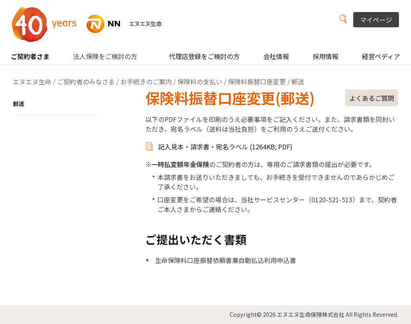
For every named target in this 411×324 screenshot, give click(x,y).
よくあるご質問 (371, 98)
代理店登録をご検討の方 (204, 56)
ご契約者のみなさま (86, 81)
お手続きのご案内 (146, 81)
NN (91, 24)
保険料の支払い (199, 81)
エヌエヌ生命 (32, 81)
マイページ (376, 19)
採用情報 (325, 56)
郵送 (18, 104)
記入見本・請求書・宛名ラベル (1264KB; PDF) (225, 146)
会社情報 (276, 56)
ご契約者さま (30, 56)
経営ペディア (381, 56)
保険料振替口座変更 (257, 81)
